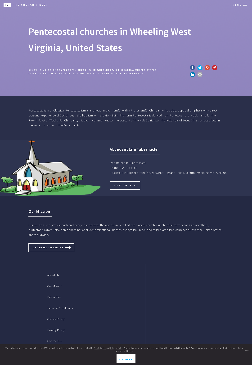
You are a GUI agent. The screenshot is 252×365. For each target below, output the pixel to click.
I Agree (126, 359)
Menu (237, 4)
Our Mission (54, 286)
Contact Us (54, 341)
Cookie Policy (56, 319)
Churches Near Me (48, 247)
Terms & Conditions (60, 308)
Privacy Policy (56, 330)
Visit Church (125, 185)
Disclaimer (54, 297)
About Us (53, 275)
